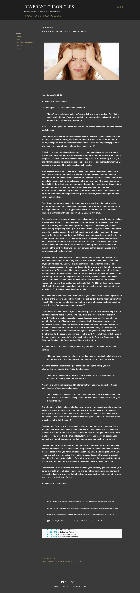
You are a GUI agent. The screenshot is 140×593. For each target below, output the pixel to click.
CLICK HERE (52, 530)
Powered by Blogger (70, 581)
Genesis (19, 37)
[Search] (120, 7)
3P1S (58, 16)
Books (37, 16)
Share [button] (18, 27)
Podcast (28, 16)
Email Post (51, 558)
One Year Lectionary (24, 43)
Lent (18, 40)
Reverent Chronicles (49, 6)
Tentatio (19, 49)
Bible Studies (48, 16)
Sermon (19, 46)
